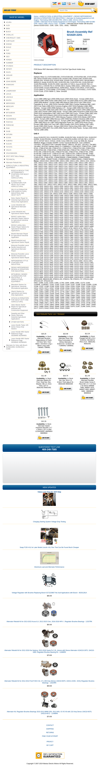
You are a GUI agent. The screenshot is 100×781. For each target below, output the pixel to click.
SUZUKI (9, 150)
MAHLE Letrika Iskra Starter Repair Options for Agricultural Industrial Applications (20, 234)
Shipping (50, 735)
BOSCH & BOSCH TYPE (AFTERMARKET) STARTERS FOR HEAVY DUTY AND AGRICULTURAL (20, 180)
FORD (8, 60)
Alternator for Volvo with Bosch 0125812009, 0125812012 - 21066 (16, 353)
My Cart (50, 751)
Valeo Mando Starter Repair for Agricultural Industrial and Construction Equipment (19, 313)
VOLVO (8, 156)
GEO (8, 63)
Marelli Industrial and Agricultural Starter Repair (20, 247)
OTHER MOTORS (17, 328)
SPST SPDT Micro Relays (15, 162)
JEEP (8, 84)
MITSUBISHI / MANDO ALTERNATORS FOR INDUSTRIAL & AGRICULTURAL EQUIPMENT (19, 284)
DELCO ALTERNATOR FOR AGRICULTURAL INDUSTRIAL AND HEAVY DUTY (19, 198)
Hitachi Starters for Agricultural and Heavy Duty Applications (19, 299)
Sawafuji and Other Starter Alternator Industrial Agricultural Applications (18, 322)
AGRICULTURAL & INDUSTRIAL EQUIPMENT (17, 173)
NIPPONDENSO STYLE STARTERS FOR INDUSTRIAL (19, 268)
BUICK (8, 38)
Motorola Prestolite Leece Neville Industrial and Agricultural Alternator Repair (20, 254)
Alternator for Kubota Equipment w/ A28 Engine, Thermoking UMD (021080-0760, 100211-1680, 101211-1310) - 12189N (64, 26)
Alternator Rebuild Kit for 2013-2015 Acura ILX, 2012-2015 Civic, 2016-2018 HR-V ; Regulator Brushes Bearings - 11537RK (49, 628)
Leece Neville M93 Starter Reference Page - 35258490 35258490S (20, 340)
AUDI (8, 31)
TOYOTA (9, 153)
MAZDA (8, 106)
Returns (50, 739)
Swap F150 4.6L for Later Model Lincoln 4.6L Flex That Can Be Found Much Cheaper (49, 553)
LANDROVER (11, 97)
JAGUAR (9, 81)
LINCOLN (9, 103)
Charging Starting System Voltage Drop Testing (49, 528)
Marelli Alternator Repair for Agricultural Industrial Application (19, 241)
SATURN (9, 141)
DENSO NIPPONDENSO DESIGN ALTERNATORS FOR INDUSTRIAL (20, 275)
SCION (8, 144)
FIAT (7, 56)
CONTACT (50, 731)
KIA (7, 94)
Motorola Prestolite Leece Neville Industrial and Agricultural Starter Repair (20, 262)
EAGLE (8, 53)
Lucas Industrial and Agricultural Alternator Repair (18, 213)
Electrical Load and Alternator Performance (49, 573)
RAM (8, 134)
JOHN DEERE (11, 88)
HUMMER (9, 69)
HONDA (9, 66)
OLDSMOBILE (11, 125)
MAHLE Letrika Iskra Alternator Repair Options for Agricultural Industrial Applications (20, 225)
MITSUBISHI (10, 119)
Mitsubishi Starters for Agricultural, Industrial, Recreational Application (19, 292)
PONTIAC (9, 128)
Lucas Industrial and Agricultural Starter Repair (20, 218)
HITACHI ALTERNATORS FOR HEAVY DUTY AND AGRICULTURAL (20, 306)
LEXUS (8, 100)
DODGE (9, 50)
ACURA (8, 28)
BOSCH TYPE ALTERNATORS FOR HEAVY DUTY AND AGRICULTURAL (18, 189)
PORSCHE (10, 131)
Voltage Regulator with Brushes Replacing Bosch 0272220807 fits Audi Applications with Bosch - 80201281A (49, 599)
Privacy (50, 748)
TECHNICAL (10, 165)
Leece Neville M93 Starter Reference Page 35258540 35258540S (20, 346)
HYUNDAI (9, 72)
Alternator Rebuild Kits (13, 169)
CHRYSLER (10, 47)
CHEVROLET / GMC (13, 44)
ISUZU (8, 78)
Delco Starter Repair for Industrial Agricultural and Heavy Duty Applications (20, 206)
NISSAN (9, 122)
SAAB (8, 137)
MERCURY (10, 112)
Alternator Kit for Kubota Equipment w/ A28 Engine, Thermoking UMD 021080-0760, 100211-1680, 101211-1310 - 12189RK (64, 29)
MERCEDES (10, 109)
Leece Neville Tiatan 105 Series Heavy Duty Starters (19, 333)
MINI (7, 116)
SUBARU (9, 147)
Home (36, 22)
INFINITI (9, 75)
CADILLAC (10, 41)
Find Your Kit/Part (50, 742)
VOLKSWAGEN (11, 159)
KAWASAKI (10, 91)
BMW (8, 35)
